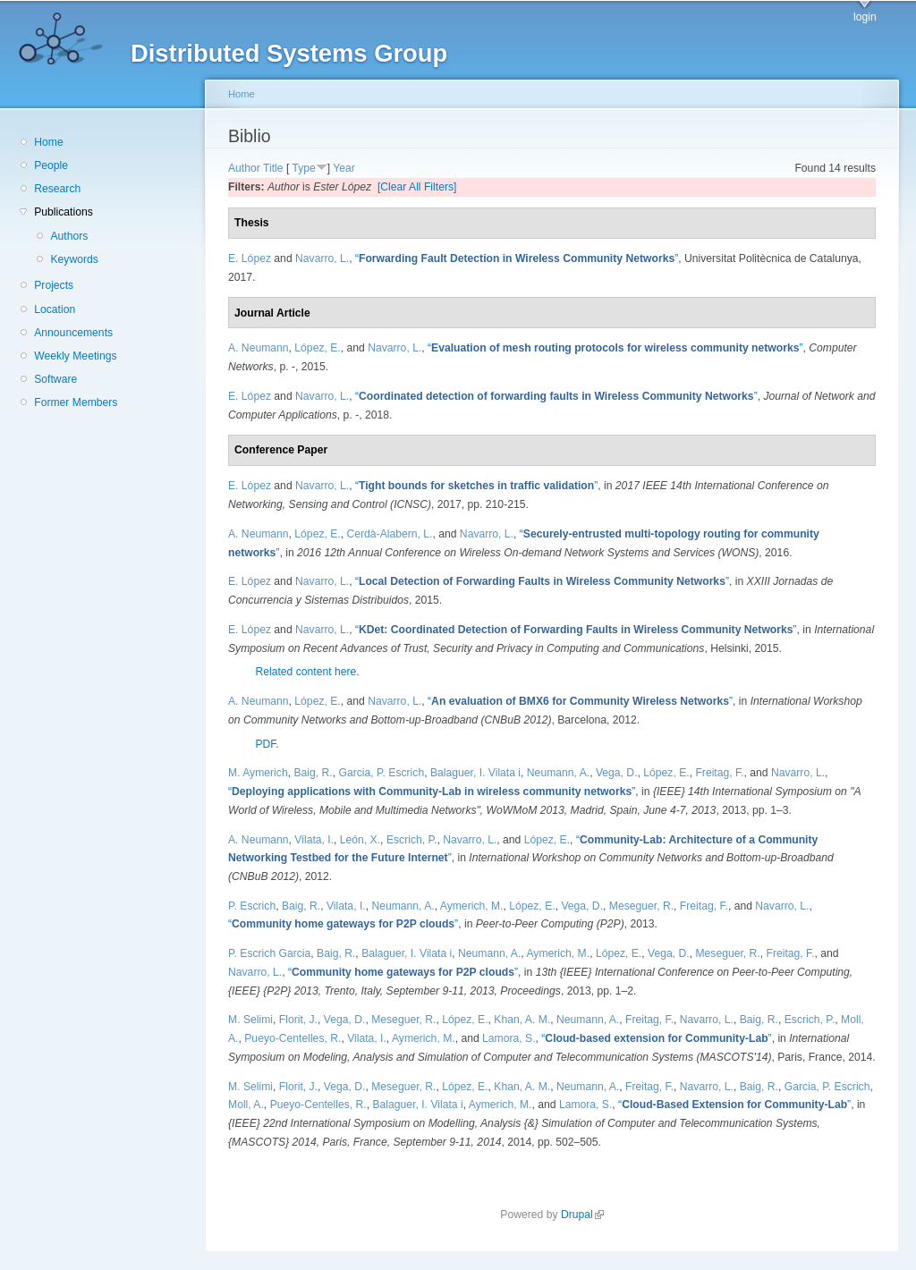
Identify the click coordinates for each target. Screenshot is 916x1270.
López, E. (317, 348)
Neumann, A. (558, 772)
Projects (53, 285)
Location (54, 309)
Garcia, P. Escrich (381, 772)
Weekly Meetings (75, 356)
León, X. (360, 840)
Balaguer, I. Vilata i (475, 772)
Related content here (305, 671)
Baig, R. (312, 772)
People (51, 165)
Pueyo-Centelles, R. (292, 1038)
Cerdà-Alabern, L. (389, 534)
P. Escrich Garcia (269, 953)
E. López (249, 258)
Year (344, 168)
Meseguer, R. (641, 906)
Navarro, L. (322, 258)
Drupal (582, 1214)
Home (48, 142)
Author (244, 168)
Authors (69, 236)
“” (516, 258)
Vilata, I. (314, 840)
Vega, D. (617, 772)
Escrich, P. (411, 840)
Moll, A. (246, 1104)
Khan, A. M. (522, 1019)
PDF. (266, 744)
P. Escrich (252, 906)
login (865, 17)
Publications (63, 212)
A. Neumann (258, 348)
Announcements (73, 332)
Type (303, 168)
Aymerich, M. (472, 906)
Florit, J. (298, 1019)
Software (55, 379)
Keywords (74, 259)
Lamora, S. (508, 1038)
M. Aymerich (258, 772)
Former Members (75, 402)
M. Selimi (250, 1019)
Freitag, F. (719, 772)
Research (57, 188)
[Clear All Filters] (417, 187)
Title (273, 168)
